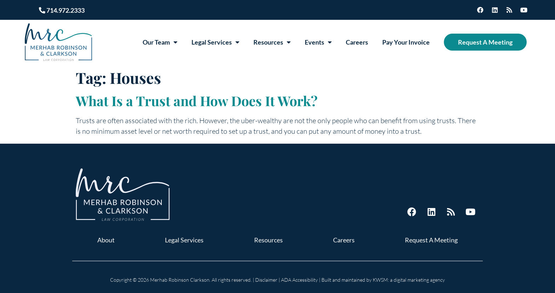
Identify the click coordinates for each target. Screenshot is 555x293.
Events (318, 42)
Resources (272, 42)
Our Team (160, 42)
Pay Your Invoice (406, 42)
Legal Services (215, 42)
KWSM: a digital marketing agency (409, 280)
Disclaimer (266, 280)
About (106, 240)
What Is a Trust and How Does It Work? (196, 101)
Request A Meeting (485, 42)
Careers (357, 42)
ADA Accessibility (299, 280)
